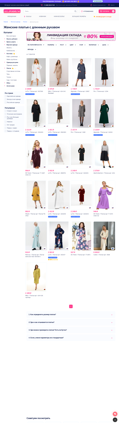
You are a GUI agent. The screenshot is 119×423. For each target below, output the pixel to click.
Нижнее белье (59, 16)
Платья (28, 16)
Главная (6, 21)
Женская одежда (15, 21)
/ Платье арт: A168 (102, 254)
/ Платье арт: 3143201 (79, 173)
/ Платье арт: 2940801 (57, 132)
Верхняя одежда (12, 45)
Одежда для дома (12, 62)
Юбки (8, 83)
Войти (112, 5)
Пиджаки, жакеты (12, 65)
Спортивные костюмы (13, 71)
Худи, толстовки (12, 80)
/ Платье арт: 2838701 (57, 173)
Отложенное (88, 11)
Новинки (42, 16)
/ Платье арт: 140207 (56, 254)
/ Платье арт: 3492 (78, 132)
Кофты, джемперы (12, 56)
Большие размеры (79, 16)
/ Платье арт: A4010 (103, 132)
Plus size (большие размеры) (13, 117)
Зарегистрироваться (99, 5)
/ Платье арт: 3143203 (80, 214)
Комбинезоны (11, 50)
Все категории (11, 36)
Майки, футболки (12, 59)
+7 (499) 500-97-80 (49, 5)
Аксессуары (11, 86)
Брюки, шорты (11, 42)
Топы (8, 74)
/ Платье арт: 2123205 (57, 214)
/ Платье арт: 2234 (101, 91)
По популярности (35, 45)
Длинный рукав (34, 22)
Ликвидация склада (103, 16)
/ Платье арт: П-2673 (80, 254)
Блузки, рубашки (12, 39)
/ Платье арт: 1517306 (34, 91)
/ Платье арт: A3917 (80, 91)
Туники (9, 77)
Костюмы (10, 53)
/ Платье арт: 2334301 (34, 132)
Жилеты (9, 47)
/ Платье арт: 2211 (104, 173)
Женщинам (12, 16)
